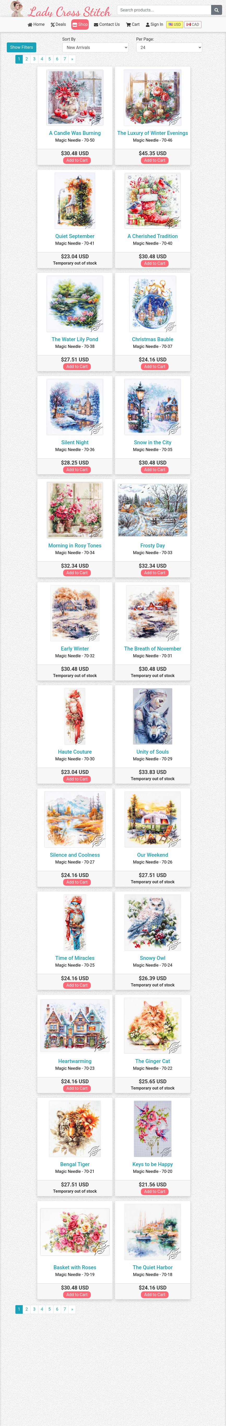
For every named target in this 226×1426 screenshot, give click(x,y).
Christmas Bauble (152, 339)
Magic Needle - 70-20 (152, 1171)
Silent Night (74, 442)
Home (36, 24)
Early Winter (75, 649)
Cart (133, 24)
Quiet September (74, 236)
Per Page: (145, 39)
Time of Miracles (74, 958)
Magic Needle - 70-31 (152, 655)
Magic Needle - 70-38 (74, 346)
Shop (80, 24)
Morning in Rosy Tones (75, 545)
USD (175, 24)
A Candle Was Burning (75, 133)
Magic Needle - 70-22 (152, 1068)
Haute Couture (75, 752)
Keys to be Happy (153, 1164)
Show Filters (21, 47)
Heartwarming (75, 1061)
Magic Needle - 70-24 (152, 965)
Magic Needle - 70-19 (74, 1274)
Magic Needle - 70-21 (74, 1171)
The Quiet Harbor (153, 1267)
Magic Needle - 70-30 (74, 758)
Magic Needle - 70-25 (74, 965)
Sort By (69, 39)
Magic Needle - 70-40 (152, 243)
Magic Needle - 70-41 (74, 243)
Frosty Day (152, 545)
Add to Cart (77, 160)
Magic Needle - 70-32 (74, 655)
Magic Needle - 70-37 (152, 346)
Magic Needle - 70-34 (74, 552)
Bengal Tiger (75, 1164)
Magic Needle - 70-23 (74, 1068)
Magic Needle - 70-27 (74, 862)
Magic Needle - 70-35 (152, 449)
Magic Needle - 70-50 (74, 140)
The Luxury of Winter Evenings (152, 133)
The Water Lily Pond (75, 339)
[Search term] (164, 10)
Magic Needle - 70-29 (152, 758)
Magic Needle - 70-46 (152, 140)
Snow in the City (152, 442)
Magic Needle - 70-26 (152, 862)
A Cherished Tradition (153, 236)
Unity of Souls (152, 752)
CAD (193, 24)
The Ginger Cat (152, 1061)
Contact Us (107, 24)
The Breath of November (152, 649)
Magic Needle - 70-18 (152, 1274)
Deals (58, 24)
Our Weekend (152, 855)
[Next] (72, 59)
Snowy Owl (152, 958)
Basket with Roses (74, 1267)
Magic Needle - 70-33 (152, 552)
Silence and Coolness (75, 855)
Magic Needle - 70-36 (74, 449)
